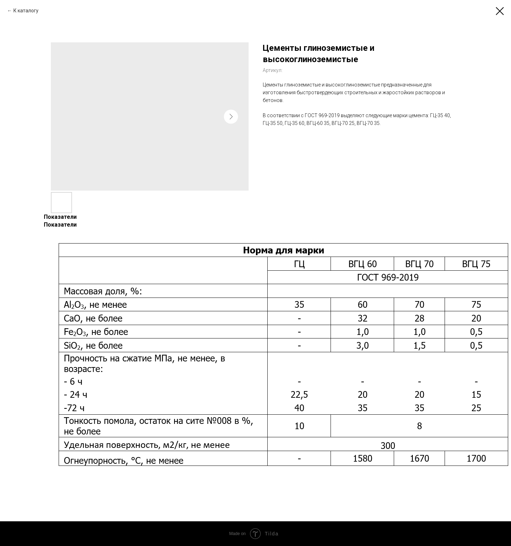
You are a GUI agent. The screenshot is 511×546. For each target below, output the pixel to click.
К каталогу (25, 10)
